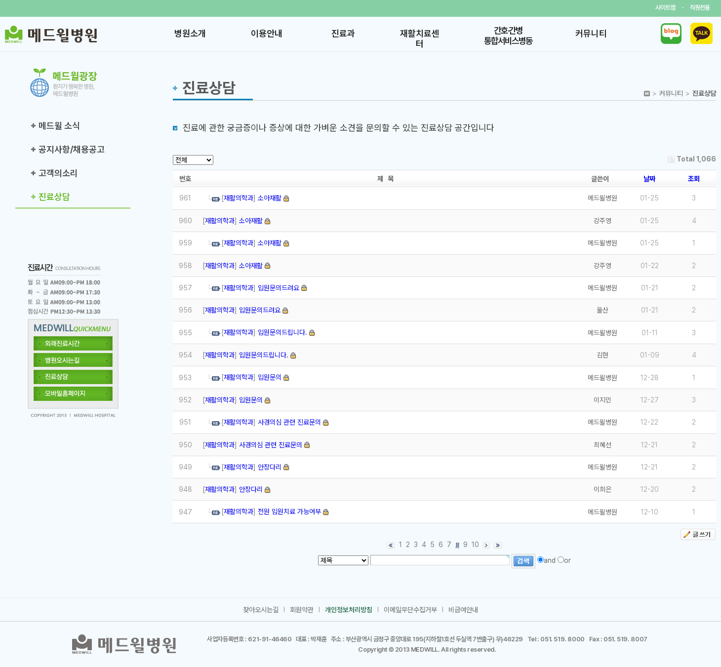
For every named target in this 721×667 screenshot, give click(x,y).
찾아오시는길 (261, 610)
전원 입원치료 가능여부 (289, 511)
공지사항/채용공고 (72, 149)
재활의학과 (238, 198)
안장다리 (269, 467)
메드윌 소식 (59, 125)
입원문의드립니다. (282, 332)
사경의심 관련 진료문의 (289, 422)
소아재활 (269, 198)
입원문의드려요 (278, 288)
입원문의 (269, 377)
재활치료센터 (420, 38)
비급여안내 (463, 610)
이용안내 (266, 33)
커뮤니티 (591, 33)
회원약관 (302, 610)
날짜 (649, 179)
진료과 (343, 33)
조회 (694, 179)
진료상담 (54, 197)
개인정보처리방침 (348, 610)
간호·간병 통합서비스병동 (508, 35)
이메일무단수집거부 (410, 610)
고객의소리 (58, 173)
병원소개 (190, 33)
